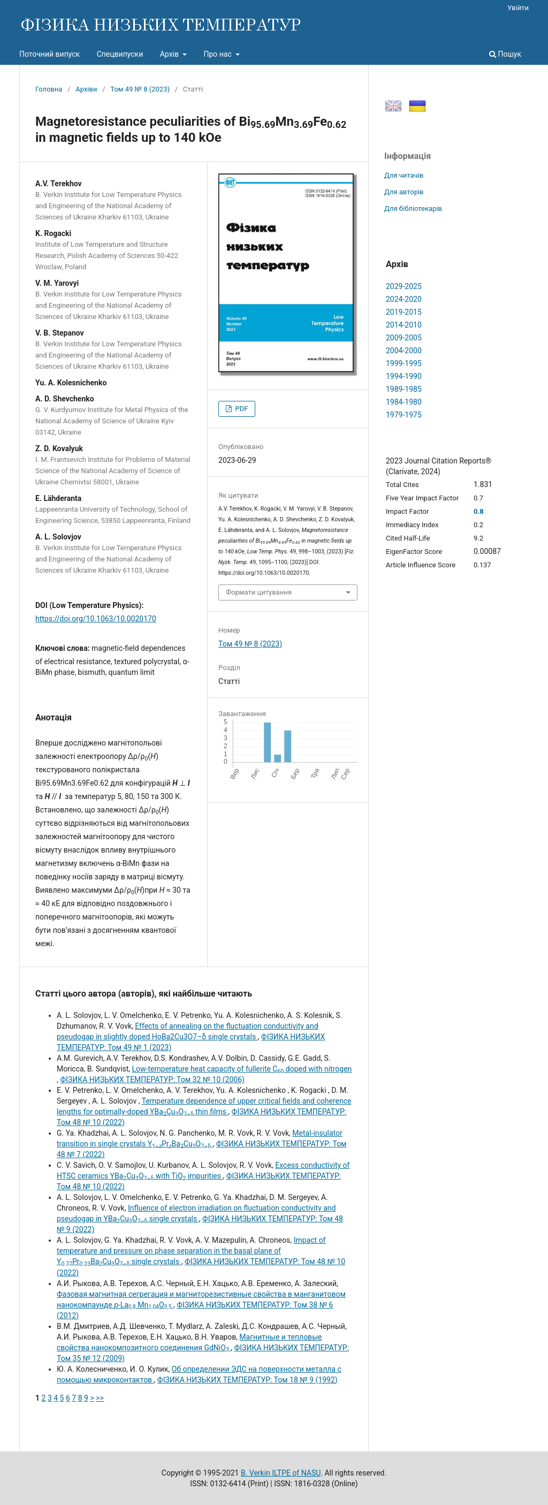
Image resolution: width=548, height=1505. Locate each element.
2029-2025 (404, 286)
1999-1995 (404, 363)
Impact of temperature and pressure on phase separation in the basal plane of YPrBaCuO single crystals (191, 1251)
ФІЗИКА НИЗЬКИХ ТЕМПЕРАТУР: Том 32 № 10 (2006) (152, 1079)
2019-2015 (404, 312)
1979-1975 (404, 415)
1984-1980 (404, 402)
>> (100, 1398)
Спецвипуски (120, 54)
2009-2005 (404, 337)
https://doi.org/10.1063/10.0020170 (95, 618)
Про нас (218, 54)
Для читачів (403, 175)
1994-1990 (404, 376)
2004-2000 (404, 350)
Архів (170, 54)
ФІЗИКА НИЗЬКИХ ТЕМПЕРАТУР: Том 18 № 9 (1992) (247, 1379)
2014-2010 (404, 325)
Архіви (86, 89)
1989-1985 (404, 389)
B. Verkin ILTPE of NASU (281, 1473)
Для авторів (404, 192)
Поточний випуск (49, 54)
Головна (48, 89)
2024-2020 (404, 299)
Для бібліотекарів (413, 208)
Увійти (518, 8)
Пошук (505, 54)
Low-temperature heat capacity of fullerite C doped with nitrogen (242, 1069)
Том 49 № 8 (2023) (140, 89)
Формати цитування (259, 592)
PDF (240, 409)
